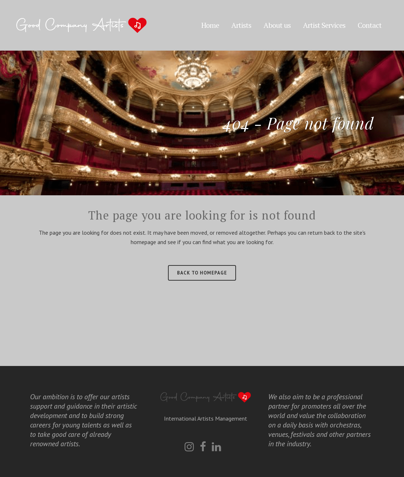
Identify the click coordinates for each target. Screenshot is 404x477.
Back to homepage (202, 273)
